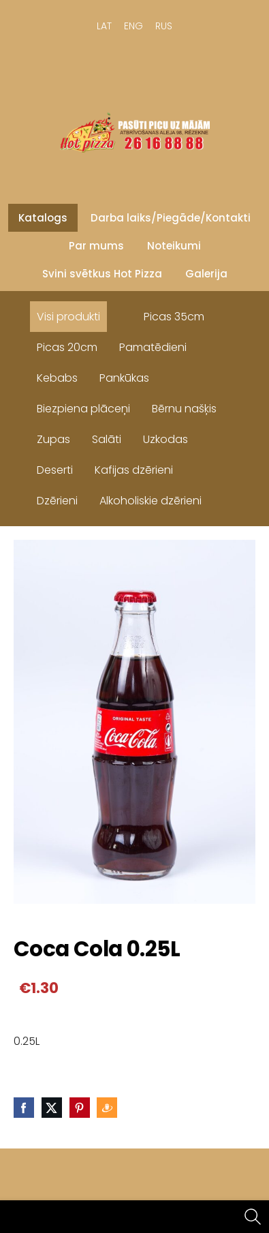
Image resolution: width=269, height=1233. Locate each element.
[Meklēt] (252, 1216)
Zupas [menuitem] (53, 439)
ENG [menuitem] (133, 26)
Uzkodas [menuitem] (165, 439)
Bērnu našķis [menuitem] (184, 408)
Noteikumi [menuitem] (174, 246)
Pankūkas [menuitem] (124, 378)
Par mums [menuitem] (96, 246)
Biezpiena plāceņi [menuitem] (83, 408)
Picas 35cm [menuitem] (174, 316)
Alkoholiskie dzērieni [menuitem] (150, 500)
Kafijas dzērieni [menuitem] (134, 470)
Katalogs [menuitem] (42, 218)
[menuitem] (122, 313)
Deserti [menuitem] (55, 470)
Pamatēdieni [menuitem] (153, 347)
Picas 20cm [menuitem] (67, 347)
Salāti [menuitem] (106, 439)
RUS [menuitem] (163, 26)
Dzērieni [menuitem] (57, 500)
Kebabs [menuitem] (57, 378)
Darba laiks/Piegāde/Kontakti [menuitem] (171, 218)
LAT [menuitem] (104, 26)
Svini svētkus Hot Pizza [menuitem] (102, 274)
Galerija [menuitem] (206, 274)
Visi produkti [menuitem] (68, 316)
